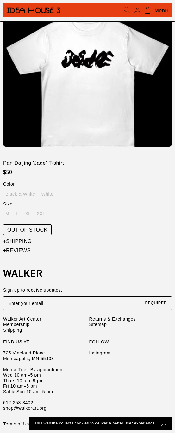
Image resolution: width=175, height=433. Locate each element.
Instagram (100, 352)
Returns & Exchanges (112, 319)
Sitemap (98, 324)
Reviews (17, 250)
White (47, 194)
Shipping (17, 241)
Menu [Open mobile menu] (161, 10)
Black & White (20, 194)
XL (28, 213)
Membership (16, 324)
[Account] (137, 10)
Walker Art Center (22, 319)
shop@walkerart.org (25, 408)
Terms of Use (17, 423)
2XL (41, 213)
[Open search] (127, 10)
